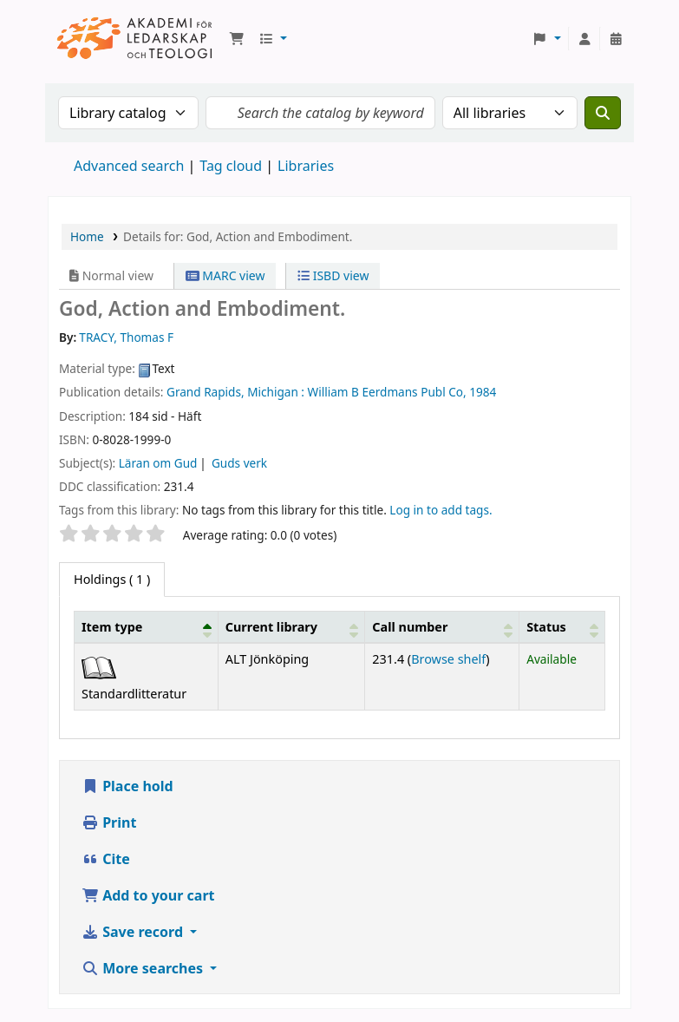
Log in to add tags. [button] (440, 509)
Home (87, 236)
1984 (482, 391)
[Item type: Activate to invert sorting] (147, 626)
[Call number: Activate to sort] (442, 626)
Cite (106, 858)
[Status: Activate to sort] (562, 626)
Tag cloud (230, 165)
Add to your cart (148, 895)
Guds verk (239, 463)
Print (109, 822)
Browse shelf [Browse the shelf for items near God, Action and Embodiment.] (448, 659)
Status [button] (546, 627)
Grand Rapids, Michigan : (235, 391)
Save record (134, 931)
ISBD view (333, 275)
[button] (236, 39)
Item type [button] (112, 627)
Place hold (127, 786)
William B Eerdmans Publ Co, (387, 391)
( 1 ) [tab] (112, 579)
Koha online (135, 38)
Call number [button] (409, 627)
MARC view (225, 275)
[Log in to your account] (584, 39)
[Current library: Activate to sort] (291, 626)
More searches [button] (144, 968)
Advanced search (129, 165)
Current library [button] (271, 627)
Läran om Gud (158, 463)
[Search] (602, 112)
